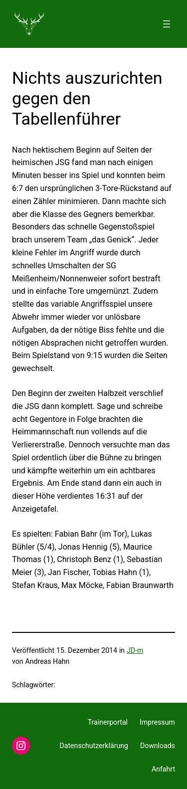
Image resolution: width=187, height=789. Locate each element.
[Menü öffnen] (167, 24)
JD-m (135, 650)
